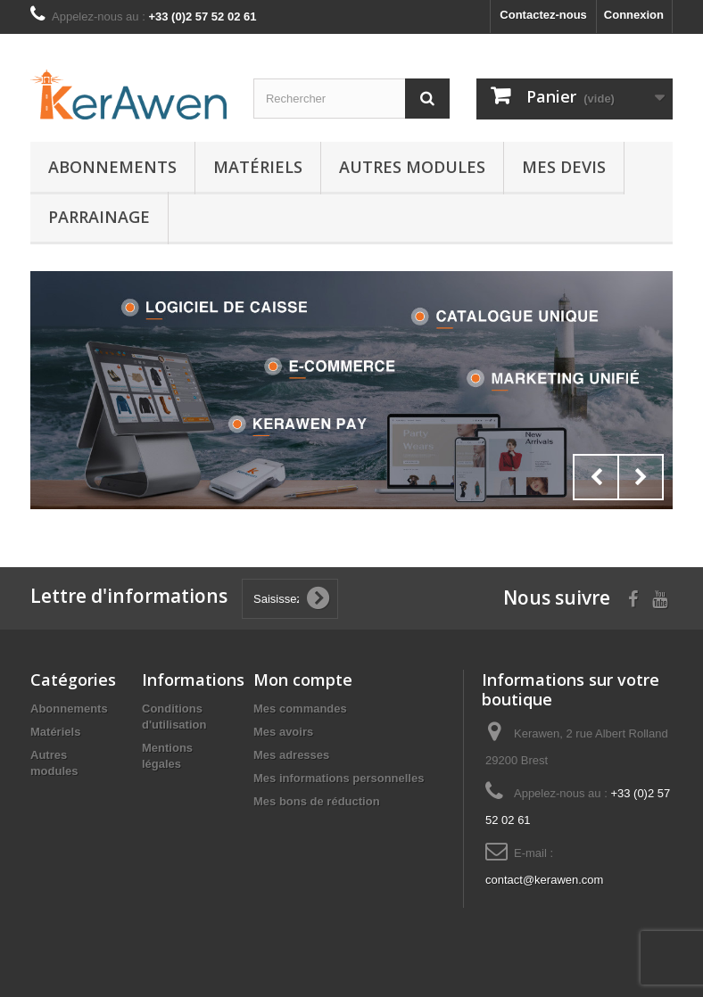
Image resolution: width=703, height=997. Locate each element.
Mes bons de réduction (316, 801)
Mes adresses (291, 755)
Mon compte (302, 679)
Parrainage (99, 216)
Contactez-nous (543, 14)
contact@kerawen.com (544, 879)
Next (640, 477)
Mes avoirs (283, 731)
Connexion (634, 14)
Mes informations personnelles (338, 778)
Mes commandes (300, 708)
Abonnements (112, 166)
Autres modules (412, 166)
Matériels (257, 166)
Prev (596, 477)
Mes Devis (564, 166)
